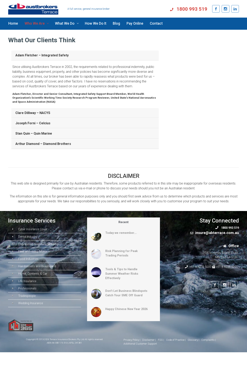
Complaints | (208, 339)
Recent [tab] (123, 222)
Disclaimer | (149, 339)
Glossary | (193, 339)
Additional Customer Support (140, 343)
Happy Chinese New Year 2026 (126, 309)
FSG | (161, 339)
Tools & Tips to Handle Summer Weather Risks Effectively (121, 274)
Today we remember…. (121, 233)
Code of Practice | (176, 339)
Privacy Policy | (132, 339)
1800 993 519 (192, 9)
